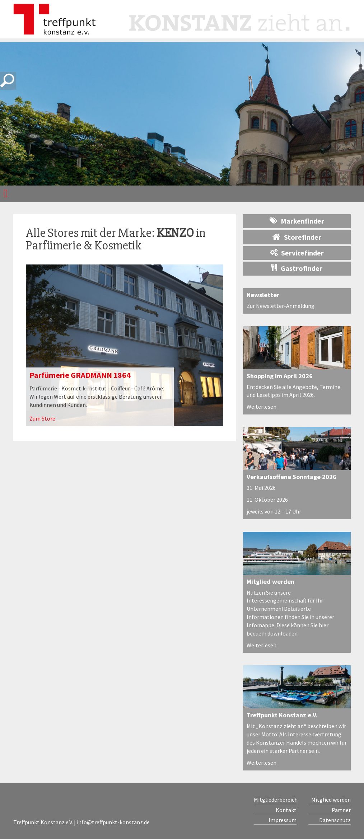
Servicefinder (297, 252)
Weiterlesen (261, 406)
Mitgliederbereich (275, 799)
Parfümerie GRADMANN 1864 (80, 375)
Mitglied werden (270, 581)
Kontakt (286, 810)
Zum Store (42, 418)
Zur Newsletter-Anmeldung (280, 305)
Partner (341, 810)
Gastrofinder (296, 268)
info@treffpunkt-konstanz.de (113, 822)
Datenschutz (335, 820)
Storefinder (296, 237)
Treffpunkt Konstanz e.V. (282, 715)
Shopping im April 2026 (280, 376)
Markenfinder (297, 220)
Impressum (283, 820)
